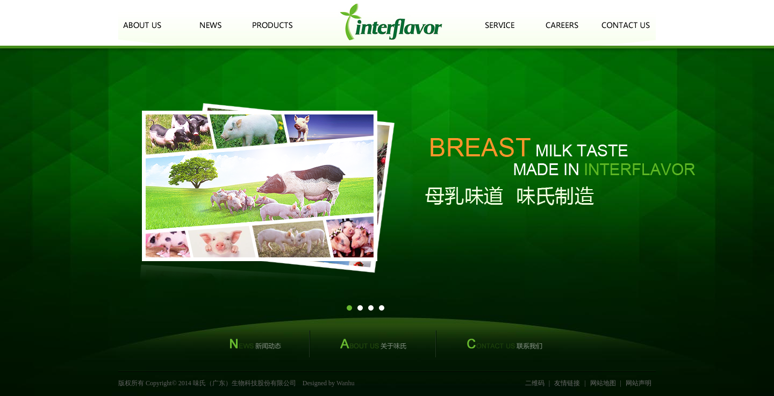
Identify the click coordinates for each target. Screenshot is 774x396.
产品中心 (272, 23)
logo (391, 23)
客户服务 (500, 23)
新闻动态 (211, 23)
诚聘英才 (563, 23)
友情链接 (567, 383)
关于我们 (145, 23)
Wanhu (345, 383)
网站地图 (603, 383)
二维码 (534, 383)
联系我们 (626, 23)
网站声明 (638, 383)
